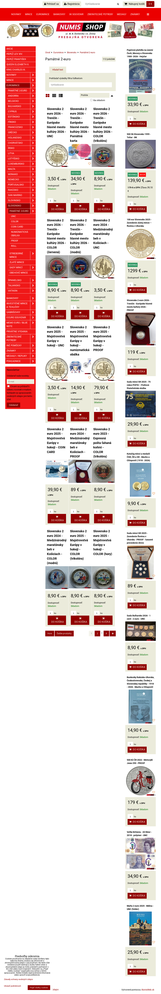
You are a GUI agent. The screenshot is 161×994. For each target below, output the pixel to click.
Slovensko (22, 205)
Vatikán (22, 290)
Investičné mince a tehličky (21, 305)
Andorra (22, 95)
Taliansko (22, 285)
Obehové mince (19, 272)
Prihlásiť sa (51, 3)
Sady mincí (23, 267)
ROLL (13, 246)
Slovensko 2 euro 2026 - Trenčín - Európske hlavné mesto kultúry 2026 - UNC (56, 122)
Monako (22, 174)
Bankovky (59, 14)
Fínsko (22, 122)
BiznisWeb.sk (148, 989)
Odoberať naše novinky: (18, 376)
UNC (13, 216)
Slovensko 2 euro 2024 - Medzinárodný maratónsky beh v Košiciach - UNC (103, 234)
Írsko (22, 148)
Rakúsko (22, 190)
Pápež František (16, 59)
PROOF (14, 240)
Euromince (42, 14)
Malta (22, 169)
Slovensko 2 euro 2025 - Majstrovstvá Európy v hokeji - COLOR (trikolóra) (79, 544)
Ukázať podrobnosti (12, 986)
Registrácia (72, 3)
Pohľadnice (21, 361)
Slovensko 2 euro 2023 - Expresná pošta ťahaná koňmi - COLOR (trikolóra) (102, 442)
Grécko (22, 132)
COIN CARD (17, 226)
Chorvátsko (22, 143)
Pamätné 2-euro (22, 90)
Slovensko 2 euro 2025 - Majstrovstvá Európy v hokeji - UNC (56, 336)
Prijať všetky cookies (39, 987)
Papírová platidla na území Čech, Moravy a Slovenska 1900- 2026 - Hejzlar (140, 53)
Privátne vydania (17, 331)
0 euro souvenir (21, 317)
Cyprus (22, 111)
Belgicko (22, 101)
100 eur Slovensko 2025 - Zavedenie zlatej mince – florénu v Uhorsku (139, 222)
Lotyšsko (22, 158)
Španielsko (22, 280)
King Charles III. (16, 69)
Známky (135, 14)
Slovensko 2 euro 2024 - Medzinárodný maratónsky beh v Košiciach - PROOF (80, 442)
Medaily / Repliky (21, 356)
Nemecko (22, 179)
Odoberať (13, 405)
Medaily (121, 14)
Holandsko (22, 137)
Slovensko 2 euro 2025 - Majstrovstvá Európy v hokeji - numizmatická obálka (79, 340)
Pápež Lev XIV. (14, 54)
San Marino (22, 195)
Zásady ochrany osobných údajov (18, 979)
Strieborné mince (23, 255)
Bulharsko (22, 106)
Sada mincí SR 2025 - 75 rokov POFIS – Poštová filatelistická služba (139, 385)
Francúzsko (22, 127)
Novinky (16, 14)
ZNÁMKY (21, 350)
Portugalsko (22, 184)
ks (52, 201)
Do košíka (57, 208)
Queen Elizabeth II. (17, 64)
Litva (22, 153)
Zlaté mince (17, 262)
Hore (49, 633)
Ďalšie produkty (64, 633)
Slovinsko (22, 200)
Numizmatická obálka (19, 234)
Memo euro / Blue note (21, 324)
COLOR (14, 221)
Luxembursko (22, 163)
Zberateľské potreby (100, 14)
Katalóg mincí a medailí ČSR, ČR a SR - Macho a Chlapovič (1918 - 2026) (138, 457)
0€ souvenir (76, 14)
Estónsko (22, 116)
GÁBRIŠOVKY (21, 312)
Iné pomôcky (21, 345)
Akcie (9, 48)
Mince (28, 14)
